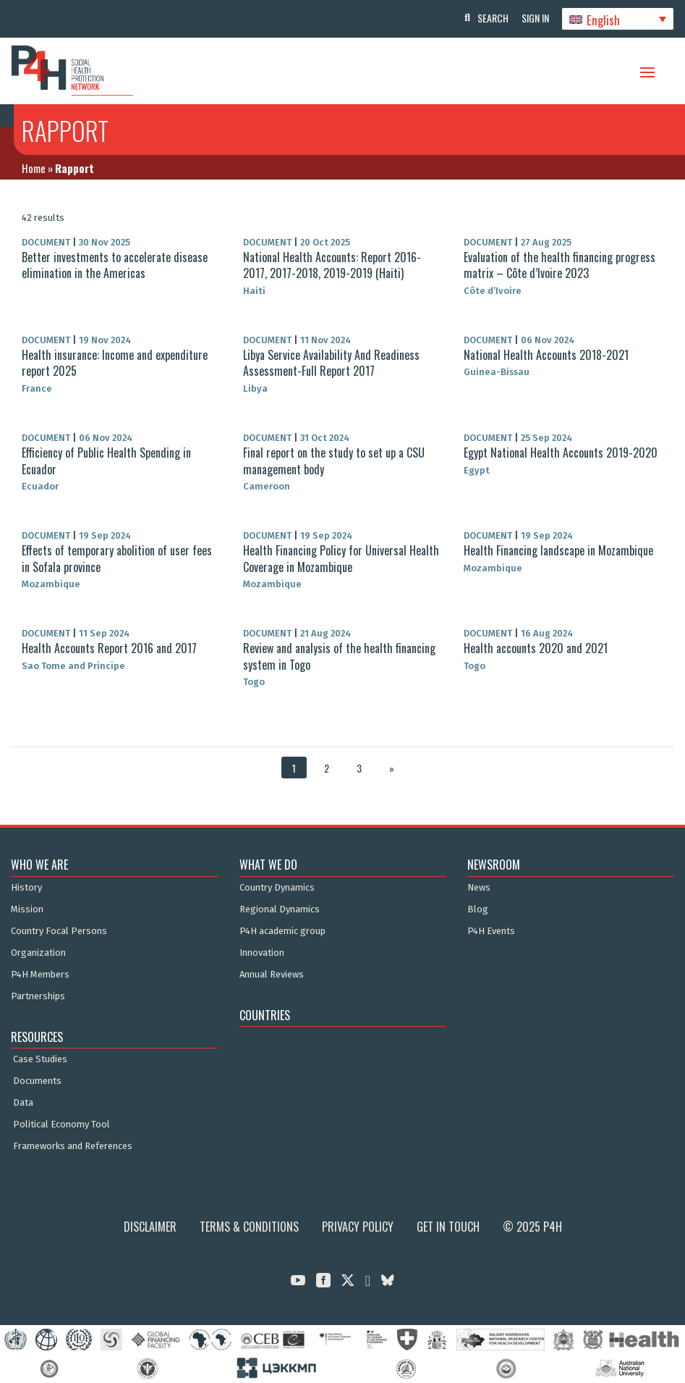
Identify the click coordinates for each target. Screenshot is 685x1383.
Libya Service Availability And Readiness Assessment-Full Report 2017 (331, 362)
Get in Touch (448, 1226)
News (478, 888)
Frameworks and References (72, 1146)
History (26, 888)
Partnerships (38, 996)
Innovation (261, 953)
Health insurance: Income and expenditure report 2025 (115, 362)
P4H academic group (282, 931)
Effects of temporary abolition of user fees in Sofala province (117, 558)
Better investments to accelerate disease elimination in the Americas (115, 265)
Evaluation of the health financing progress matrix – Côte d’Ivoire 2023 (559, 265)
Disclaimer (150, 1226)
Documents (37, 1081)
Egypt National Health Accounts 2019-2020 (561, 452)
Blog (477, 909)
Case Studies (40, 1059)
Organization (38, 953)
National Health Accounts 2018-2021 (546, 354)
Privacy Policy (357, 1226)
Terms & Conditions (249, 1226)
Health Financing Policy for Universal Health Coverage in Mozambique (341, 558)
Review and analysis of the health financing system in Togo (339, 656)
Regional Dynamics (279, 909)
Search (489, 17)
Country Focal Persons (59, 931)
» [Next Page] (391, 767)
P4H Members (40, 975)
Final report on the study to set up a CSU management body (334, 460)
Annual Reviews (271, 975)
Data (23, 1103)
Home (34, 168)
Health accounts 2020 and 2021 (536, 648)
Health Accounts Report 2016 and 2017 (109, 648)
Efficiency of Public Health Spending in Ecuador (106, 460)
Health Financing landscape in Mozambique (558, 550)
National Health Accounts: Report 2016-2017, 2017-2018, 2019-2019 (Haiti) (332, 265)
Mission (27, 909)
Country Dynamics (277, 888)
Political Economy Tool (61, 1124)
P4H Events (491, 931)
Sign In (533, 17)
